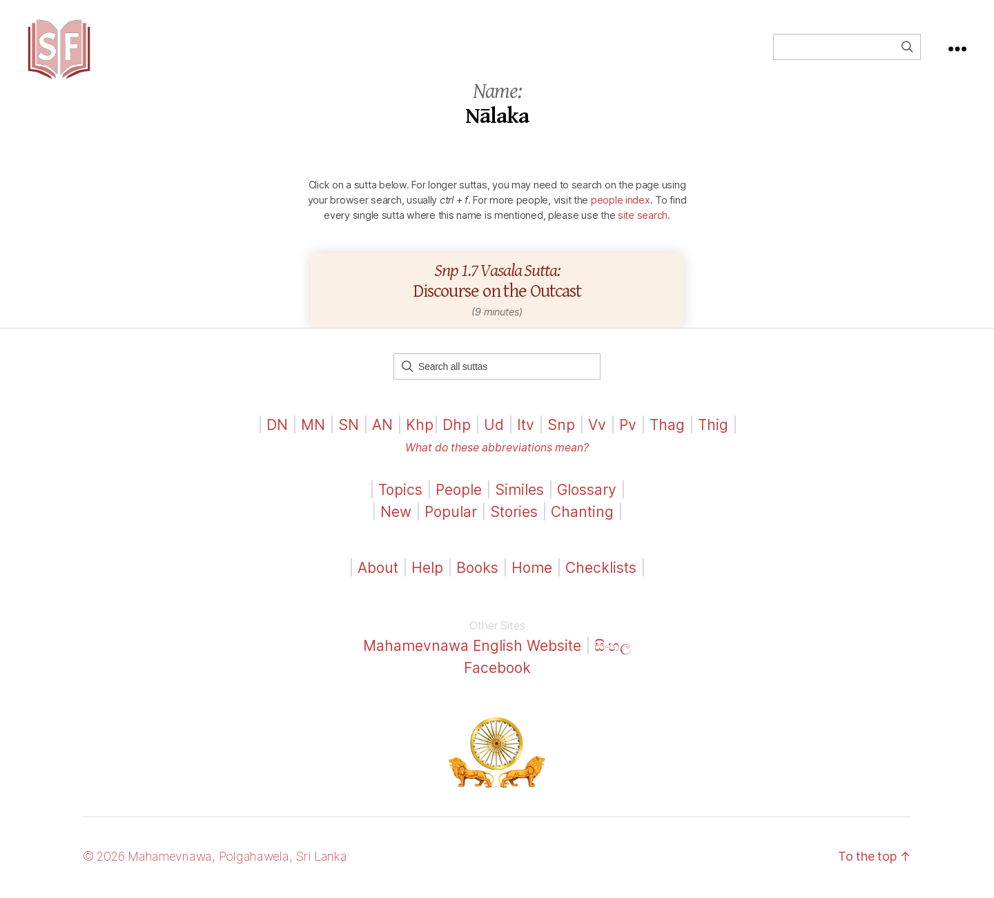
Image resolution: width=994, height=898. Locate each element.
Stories (514, 514)
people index (620, 202)
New (395, 514)
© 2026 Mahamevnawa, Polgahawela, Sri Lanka (215, 859)
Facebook (497, 670)
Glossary (586, 492)
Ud (494, 427)
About (380, 570)
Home (531, 570)
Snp (561, 427)
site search (642, 217)
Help (427, 570)
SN (348, 427)
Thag (667, 427)
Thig (713, 427)
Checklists (600, 570)
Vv (597, 427)
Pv (627, 427)
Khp (419, 427)
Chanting (582, 514)
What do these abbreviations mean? (497, 450)
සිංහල (613, 648)
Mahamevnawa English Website (472, 648)
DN (277, 427)
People (459, 492)
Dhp (456, 427)
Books (477, 570)
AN (382, 427)
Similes (519, 492)
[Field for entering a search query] (847, 48)
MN (313, 427)
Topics (400, 492)
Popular (451, 514)
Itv (525, 427)
